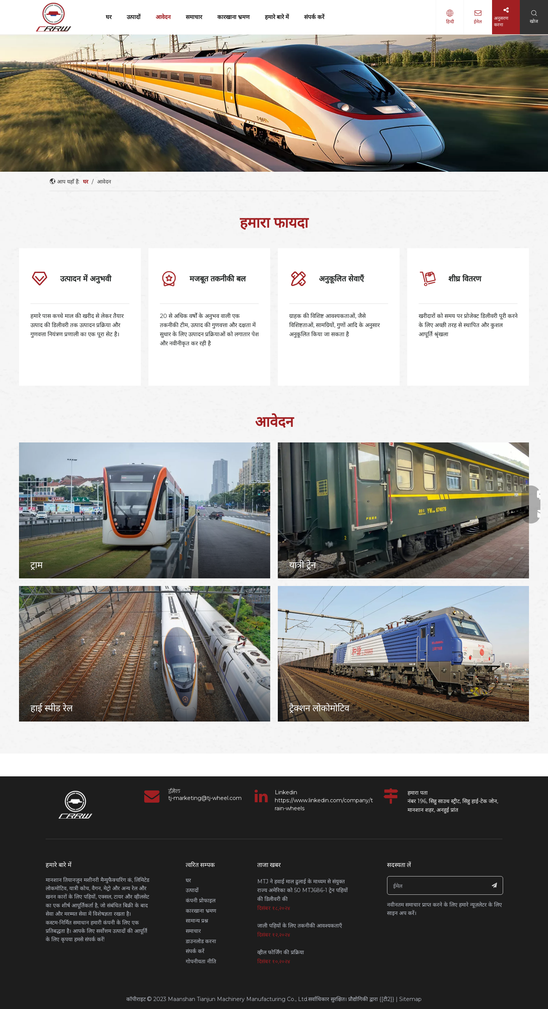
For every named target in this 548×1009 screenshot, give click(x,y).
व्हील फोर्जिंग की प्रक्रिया (280, 952)
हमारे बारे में (277, 17)
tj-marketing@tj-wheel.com (205, 798)
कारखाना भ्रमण (233, 17)
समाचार (194, 17)
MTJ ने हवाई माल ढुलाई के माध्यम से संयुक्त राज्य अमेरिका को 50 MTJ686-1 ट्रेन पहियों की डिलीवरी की (302, 890)
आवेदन (163, 17)
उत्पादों (133, 17)
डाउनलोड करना (201, 941)
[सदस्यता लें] (494, 885)
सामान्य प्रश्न (197, 920)
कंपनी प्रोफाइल (200, 900)
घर (109, 17)
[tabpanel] (80, 317)
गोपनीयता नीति (201, 961)
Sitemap (410, 999)
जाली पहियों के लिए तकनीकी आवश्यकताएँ (299, 925)
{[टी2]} (386, 999)
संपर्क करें (314, 17)
